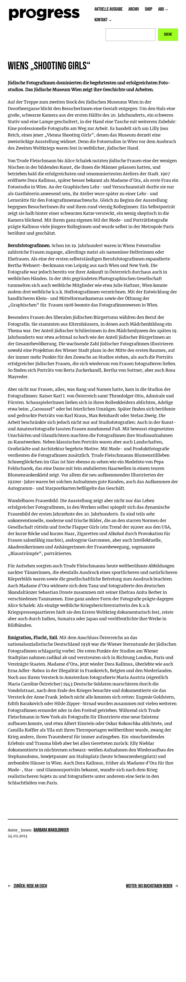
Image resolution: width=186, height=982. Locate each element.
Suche (168, 34)
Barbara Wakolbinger (51, 830)
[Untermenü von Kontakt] (110, 20)
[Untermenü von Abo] (166, 9)
